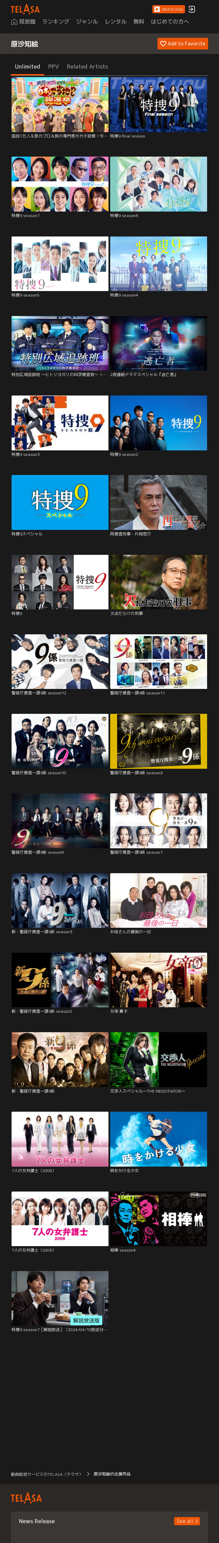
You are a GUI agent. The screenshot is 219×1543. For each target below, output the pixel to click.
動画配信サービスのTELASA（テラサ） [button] (47, 1474)
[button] (168, 9)
